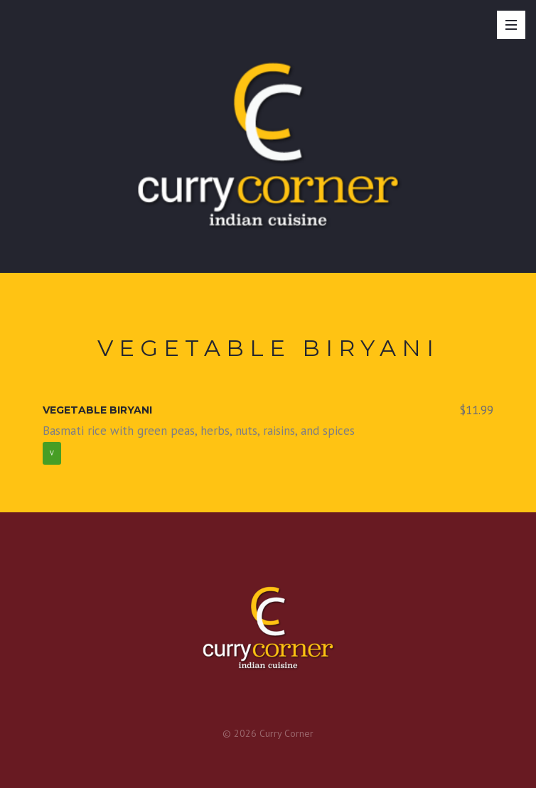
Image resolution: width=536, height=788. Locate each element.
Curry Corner (286, 733)
